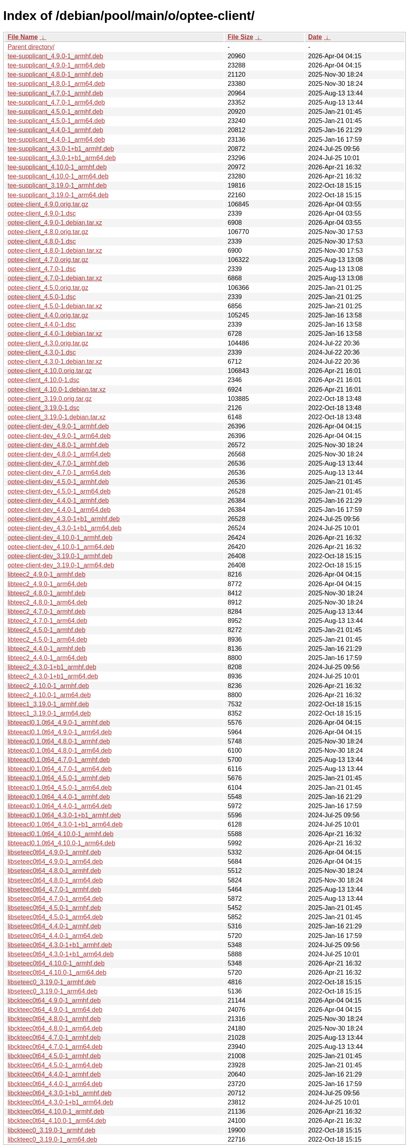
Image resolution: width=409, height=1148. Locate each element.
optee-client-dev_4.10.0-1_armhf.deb (60, 537)
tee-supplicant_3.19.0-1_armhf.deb (57, 185)
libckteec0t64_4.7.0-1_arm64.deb (55, 1046)
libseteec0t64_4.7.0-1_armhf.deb (54, 889)
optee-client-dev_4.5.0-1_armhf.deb (58, 481)
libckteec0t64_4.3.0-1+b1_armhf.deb (59, 1093)
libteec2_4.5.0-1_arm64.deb (47, 639)
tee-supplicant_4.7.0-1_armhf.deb (55, 93)
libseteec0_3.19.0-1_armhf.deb (52, 982)
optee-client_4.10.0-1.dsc (43, 380)
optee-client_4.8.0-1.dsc (42, 241)
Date (315, 37)
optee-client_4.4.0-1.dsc (42, 324)
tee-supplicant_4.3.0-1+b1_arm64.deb (62, 158)
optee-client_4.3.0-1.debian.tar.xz (55, 361)
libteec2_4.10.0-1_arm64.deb (49, 695)
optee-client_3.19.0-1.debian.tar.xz (57, 417)
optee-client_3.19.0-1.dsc (43, 407)
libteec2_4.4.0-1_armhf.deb (46, 648)
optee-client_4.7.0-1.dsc (42, 269)
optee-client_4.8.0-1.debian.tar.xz (55, 250)
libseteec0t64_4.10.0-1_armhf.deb (56, 963)
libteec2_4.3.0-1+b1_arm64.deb (53, 676)
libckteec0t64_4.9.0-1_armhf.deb (54, 1000)
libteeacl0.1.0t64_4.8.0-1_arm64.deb (60, 750)
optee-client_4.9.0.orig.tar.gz (48, 204)
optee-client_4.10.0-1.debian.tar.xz (57, 389)
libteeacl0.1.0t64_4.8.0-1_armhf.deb (59, 741)
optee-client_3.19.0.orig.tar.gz (50, 398)
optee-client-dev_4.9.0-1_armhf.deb (58, 426)
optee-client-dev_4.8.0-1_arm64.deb (59, 454)
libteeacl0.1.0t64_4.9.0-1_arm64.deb (60, 732)
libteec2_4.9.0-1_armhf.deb (46, 574)
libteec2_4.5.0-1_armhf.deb (46, 630)
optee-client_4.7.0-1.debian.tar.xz (55, 278)
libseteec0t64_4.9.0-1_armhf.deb (54, 852)
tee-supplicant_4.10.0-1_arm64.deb (58, 176)
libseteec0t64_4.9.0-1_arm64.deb (55, 861)
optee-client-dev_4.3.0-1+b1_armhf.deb (64, 519)
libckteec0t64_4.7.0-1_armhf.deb (54, 1037)
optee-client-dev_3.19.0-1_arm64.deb (61, 565)
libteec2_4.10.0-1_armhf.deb (48, 685)
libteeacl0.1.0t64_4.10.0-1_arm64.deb (61, 843)
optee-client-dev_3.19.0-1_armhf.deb (60, 556)
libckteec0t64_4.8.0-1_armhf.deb (54, 1018)
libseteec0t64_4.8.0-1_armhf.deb (54, 870)
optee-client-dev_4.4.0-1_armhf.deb (58, 500)
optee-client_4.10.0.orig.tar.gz (50, 370)
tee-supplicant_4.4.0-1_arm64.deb (56, 139)
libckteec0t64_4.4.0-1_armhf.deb (54, 1074)
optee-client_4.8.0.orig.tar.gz (48, 231)
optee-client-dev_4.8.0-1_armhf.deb (58, 445)
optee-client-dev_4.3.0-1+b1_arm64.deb (64, 528)
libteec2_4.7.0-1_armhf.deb (46, 611)
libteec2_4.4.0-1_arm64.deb (47, 657)
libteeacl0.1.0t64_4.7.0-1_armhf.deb (59, 759)
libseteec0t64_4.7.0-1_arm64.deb (55, 898)
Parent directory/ (31, 47)
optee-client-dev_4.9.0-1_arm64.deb (59, 435)
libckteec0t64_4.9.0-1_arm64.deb (55, 1009)
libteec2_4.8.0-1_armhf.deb (46, 593)
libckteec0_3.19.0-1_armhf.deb (51, 1130)
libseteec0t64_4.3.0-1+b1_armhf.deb (60, 945)
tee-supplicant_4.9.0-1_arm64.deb (56, 65)
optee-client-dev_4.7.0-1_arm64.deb (59, 472)
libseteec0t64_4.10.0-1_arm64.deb (57, 972)
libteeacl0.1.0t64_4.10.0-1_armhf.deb (60, 834)
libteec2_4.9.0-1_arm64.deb (47, 584)
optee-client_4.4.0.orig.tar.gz (48, 315)
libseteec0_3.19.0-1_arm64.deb (52, 991)
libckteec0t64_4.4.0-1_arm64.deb (55, 1084)
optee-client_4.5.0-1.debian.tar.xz (55, 306)
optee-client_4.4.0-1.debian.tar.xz (55, 333)
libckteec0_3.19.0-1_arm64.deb (52, 1139)
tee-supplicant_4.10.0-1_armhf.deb (57, 167)
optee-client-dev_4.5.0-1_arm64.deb (59, 491)
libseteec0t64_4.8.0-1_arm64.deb (55, 880)
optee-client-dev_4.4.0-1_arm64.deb (59, 509)
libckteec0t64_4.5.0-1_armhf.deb (54, 1056)
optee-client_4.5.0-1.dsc (42, 296)
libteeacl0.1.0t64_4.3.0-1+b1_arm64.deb (65, 824)
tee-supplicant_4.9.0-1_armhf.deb (55, 56)
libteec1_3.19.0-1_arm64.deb (49, 713)
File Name (23, 37)
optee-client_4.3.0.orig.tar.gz (48, 343)
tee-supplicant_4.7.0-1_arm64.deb (56, 102)
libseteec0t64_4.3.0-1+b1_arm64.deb (61, 954)
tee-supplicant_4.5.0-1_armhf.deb (55, 111)
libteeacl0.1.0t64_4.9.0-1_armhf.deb (59, 722)
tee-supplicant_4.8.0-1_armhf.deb (55, 74)
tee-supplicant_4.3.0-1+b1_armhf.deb (61, 148)
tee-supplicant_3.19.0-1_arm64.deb (58, 195)
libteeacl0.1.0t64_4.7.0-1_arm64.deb (60, 768)
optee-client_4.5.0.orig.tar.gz (48, 287)
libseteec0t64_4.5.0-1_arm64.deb (55, 917)
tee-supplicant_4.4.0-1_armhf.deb (55, 130)
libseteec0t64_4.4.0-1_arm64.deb (55, 935)
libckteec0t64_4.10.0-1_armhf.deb (56, 1111)
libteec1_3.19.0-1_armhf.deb (48, 704)
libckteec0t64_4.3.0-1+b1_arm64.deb (60, 1102)
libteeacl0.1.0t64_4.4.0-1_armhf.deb (59, 796)
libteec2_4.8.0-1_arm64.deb (47, 602)
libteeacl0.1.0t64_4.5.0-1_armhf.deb (59, 778)
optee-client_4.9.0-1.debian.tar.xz (55, 222)
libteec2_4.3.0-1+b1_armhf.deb (52, 667)
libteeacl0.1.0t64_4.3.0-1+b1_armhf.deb (64, 815)
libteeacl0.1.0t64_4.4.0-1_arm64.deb (60, 806)
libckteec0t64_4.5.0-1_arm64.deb (55, 1065)
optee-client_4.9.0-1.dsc (42, 213)
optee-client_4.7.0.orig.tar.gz (48, 259)
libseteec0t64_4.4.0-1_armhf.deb (54, 926)
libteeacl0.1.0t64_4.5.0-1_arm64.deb (60, 787)
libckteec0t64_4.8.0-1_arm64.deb (55, 1028)
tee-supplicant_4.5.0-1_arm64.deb (56, 120)
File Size (240, 37)
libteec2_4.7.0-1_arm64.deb (47, 620)
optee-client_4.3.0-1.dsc (42, 352)
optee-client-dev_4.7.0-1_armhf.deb (58, 463)
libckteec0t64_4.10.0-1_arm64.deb (57, 1120)
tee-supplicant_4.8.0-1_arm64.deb (56, 83)
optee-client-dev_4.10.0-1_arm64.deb (61, 546)
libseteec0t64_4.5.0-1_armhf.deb (54, 907)
